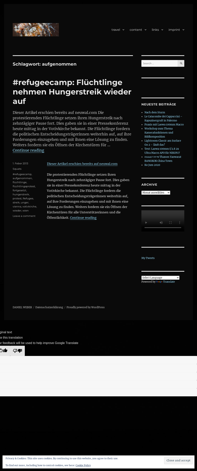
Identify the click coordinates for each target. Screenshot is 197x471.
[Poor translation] (17, 351)
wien (26, 210)
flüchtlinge (20, 182)
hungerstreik (21, 194)
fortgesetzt (19, 190)
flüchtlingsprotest (24, 186)
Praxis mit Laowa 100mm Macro (164, 124)
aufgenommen (22, 178)
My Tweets (148, 258)
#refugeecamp (22, 174)
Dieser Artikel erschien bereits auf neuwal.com (82, 164)
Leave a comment (24, 215)
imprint (174, 30)
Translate (165, 281)
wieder (17, 210)
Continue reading (28, 150)
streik (16, 202)
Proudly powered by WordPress (86, 307)
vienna (17, 206)
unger (24, 202)
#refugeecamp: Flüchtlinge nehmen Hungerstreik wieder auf (72, 92)
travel (116, 30)
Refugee (28, 198)
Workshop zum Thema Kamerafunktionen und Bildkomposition (158, 132)
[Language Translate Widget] (160, 278)
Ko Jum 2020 (152, 165)
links (155, 30)
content (136, 30)
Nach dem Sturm (154, 112)
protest (17, 198)
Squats (17, 168)
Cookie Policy (83, 465)
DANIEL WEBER (22, 307)
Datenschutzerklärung (49, 307)
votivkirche (29, 206)
